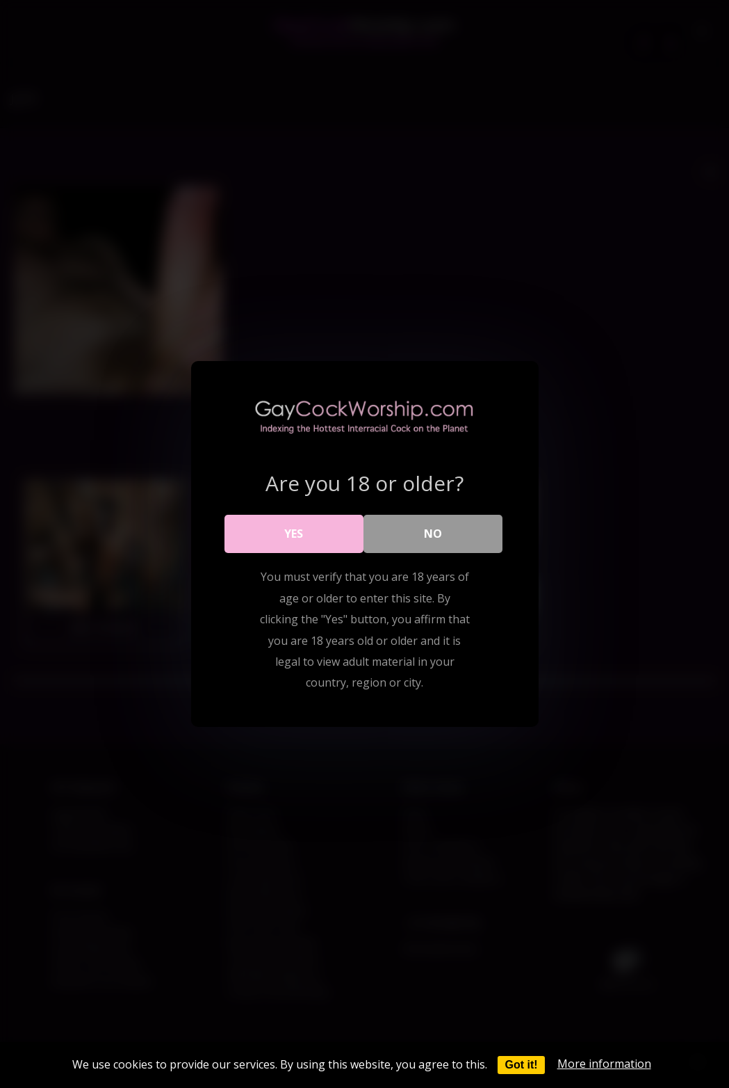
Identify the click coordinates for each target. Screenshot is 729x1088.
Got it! (521, 1065)
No (433, 533)
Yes (293, 533)
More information (604, 1063)
